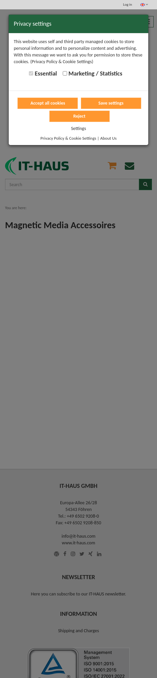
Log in (127, 4)
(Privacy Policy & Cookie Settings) (61, 61)
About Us (108, 138)
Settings (78, 128)
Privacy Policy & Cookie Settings (68, 138)
